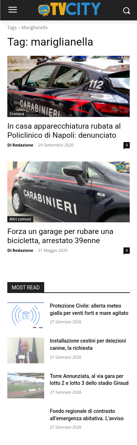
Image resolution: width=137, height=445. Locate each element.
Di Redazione (20, 145)
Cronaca (16, 113)
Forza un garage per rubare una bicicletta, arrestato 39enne (60, 236)
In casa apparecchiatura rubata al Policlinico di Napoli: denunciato (64, 131)
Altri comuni (20, 219)
